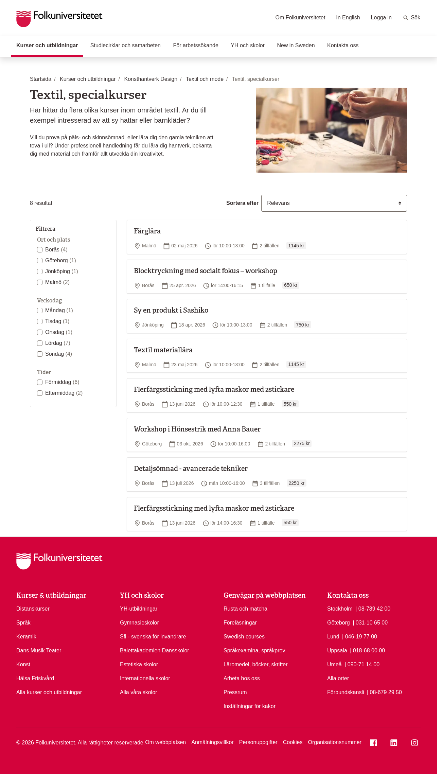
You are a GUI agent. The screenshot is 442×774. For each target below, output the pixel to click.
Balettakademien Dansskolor (154, 650)
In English (348, 17)
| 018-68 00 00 (367, 650)
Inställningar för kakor (250, 706)
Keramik (26, 636)
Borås (56, 249)
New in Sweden (296, 45)
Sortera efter (242, 203)
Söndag (58, 354)
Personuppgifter (258, 742)
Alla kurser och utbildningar (49, 692)
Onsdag (58, 332)
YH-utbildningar (138, 609)
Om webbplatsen (165, 742)
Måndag (59, 310)
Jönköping (61, 271)
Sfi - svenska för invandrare (153, 636)
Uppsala (337, 650)
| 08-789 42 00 (372, 608)
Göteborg (60, 260)
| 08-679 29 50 (384, 691)
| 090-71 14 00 (361, 664)
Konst (23, 664)
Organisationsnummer (334, 742)
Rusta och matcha (245, 609)
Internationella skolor (145, 678)
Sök (411, 18)
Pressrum (235, 692)
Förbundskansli (345, 692)
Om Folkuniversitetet (300, 17)
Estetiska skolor (139, 664)
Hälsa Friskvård (35, 678)
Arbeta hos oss (242, 678)
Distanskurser (33, 609)
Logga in (381, 17)
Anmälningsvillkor (212, 742)
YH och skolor (248, 45)
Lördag (57, 343)
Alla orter (338, 678)
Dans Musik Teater (38, 650)
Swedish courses (244, 636)
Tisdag (57, 321)
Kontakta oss (343, 45)
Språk (23, 623)
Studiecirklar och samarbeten (125, 45)
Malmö (57, 282)
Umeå (334, 664)
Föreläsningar (240, 623)
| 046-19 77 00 (359, 636)
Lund (333, 636)
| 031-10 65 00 (370, 622)
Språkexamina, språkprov (254, 650)
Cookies (293, 742)
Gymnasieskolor (139, 623)
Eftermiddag (64, 393)
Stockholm (340, 609)
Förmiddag (62, 382)
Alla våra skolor (138, 692)
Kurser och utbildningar (49, 44)
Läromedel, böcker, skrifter (256, 664)
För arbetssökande (195, 45)
